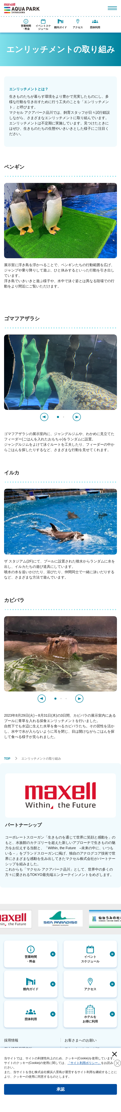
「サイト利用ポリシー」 (84, 1063)
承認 (60, 1089)
